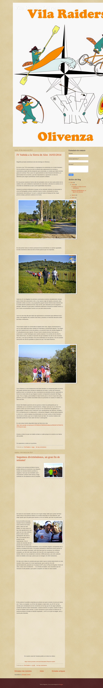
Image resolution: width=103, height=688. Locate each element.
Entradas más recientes (23, 671)
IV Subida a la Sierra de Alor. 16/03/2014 (39, 154)
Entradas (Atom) (26, 674)
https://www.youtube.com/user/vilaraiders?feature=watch (40, 661)
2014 (71, 182)
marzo (73, 184)
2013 (71, 200)
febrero (74, 195)
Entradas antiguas (58, 671)
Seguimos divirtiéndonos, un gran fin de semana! (78, 191)
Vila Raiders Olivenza (38, 8)
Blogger (61, 684)
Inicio (42, 671)
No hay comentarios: (41, 447)
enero (73, 197)
